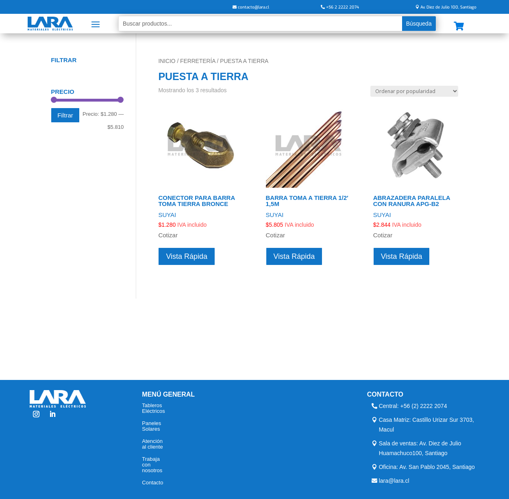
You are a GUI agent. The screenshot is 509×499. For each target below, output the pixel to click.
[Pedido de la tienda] (414, 91)
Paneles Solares (151, 426)
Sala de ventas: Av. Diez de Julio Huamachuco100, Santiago (420, 448)
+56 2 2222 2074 (342, 7)
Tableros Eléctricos (153, 408)
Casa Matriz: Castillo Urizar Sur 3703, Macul (426, 425)
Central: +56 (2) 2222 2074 (413, 406)
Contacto (152, 483)
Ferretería (197, 61)
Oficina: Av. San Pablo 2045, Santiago (427, 467)
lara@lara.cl (394, 480)
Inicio (166, 61)
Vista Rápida (186, 256)
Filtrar (65, 115)
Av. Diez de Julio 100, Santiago (448, 7)
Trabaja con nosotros (152, 464)
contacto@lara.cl (253, 7)
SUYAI (167, 214)
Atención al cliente (152, 444)
